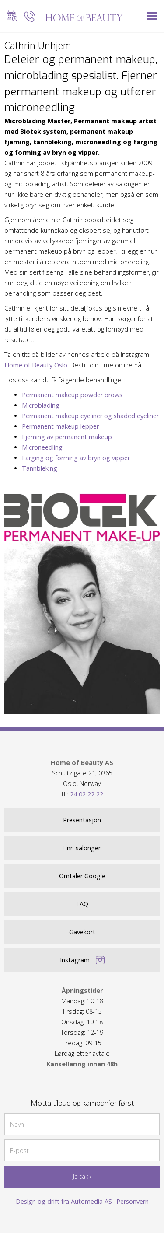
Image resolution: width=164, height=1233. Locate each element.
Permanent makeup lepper (60, 426)
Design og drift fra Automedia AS (64, 1201)
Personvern (132, 1201)
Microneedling (42, 447)
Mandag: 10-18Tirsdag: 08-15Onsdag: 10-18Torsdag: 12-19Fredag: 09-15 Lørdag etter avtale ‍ (82, 1027)
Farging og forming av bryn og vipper (76, 458)
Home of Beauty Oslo (35, 365)
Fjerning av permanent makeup (67, 437)
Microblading (40, 405)
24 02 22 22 (86, 794)
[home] (82, 16)
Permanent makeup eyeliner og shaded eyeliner (90, 416)
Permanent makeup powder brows (72, 395)
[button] (152, 16)
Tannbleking (39, 468)
